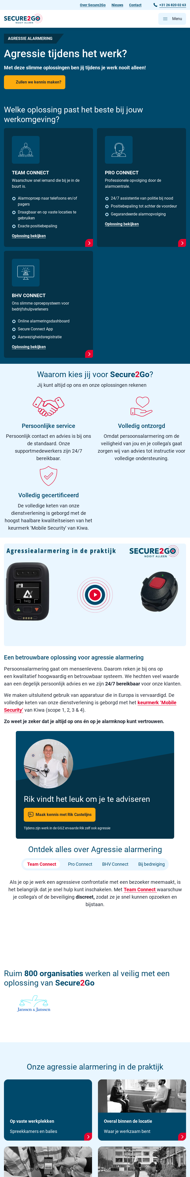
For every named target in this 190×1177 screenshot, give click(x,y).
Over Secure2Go (93, 5)
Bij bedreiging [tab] (151, 864)
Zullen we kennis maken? (38, 82)
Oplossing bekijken (29, 236)
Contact (135, 5)
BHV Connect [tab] (115, 864)
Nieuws (117, 5)
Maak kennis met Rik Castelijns (60, 815)
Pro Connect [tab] (80, 864)
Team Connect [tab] (41, 864)
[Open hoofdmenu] (172, 19)
